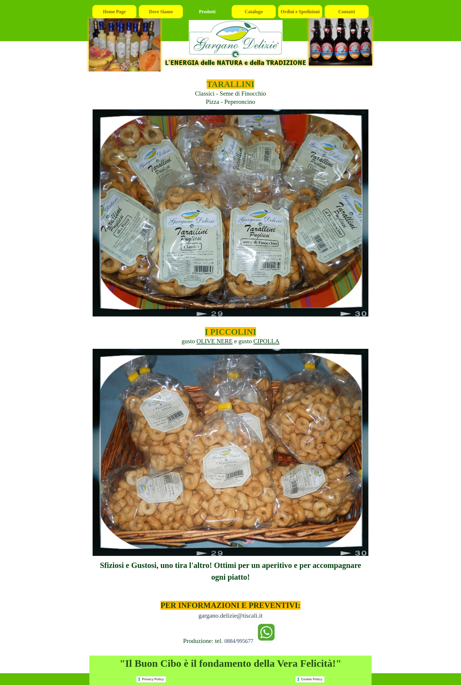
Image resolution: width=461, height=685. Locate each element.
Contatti (346, 11)
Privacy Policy (153, 679)
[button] (266, 633)
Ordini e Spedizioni (300, 11)
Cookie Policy (311, 679)
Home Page (114, 11)
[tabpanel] (230, 89)
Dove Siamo (161, 11)
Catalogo (254, 11)
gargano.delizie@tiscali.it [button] (230, 615)
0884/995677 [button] (238, 641)
